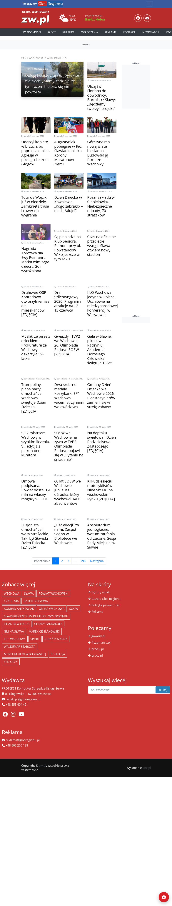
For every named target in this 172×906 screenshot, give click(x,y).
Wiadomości (32, 32)
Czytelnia (11, 601)
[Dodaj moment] (164, 897)
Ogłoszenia (89, 32)
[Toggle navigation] (149, 4)
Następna (97, 561)
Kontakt (129, 32)
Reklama (110, 32)
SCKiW (73, 609)
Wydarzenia (54, 58)
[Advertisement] (143, 86)
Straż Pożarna (55, 639)
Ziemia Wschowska (32, 58)
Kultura (68, 32)
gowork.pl (98, 636)
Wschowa (11, 593)
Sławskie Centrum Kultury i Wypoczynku (36, 616)
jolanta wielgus (16, 624)
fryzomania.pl (101, 643)
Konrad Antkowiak (19, 609)
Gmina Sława (14, 631)
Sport (51, 32)
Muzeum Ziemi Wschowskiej (25, 654)
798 (83, 561)
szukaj (162, 690)
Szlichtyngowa (36, 601)
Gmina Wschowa (51, 609)
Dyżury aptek (100, 592)
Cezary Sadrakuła (48, 624)
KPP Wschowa (15, 639)
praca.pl (97, 655)
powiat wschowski (53, 593)
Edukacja (58, 654)
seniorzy (11, 662)
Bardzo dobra (95, 19)
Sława (29, 593)
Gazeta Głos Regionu (106, 599)
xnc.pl (147, 768)
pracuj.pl (97, 649)
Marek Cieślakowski (44, 631)
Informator (150, 32)
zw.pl (42, 766)
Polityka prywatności (105, 605)
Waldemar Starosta (19, 647)
